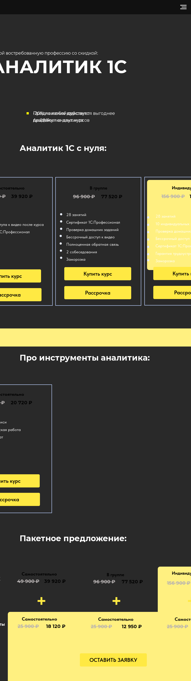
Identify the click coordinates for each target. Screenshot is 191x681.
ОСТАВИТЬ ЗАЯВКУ (113, 660)
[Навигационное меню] (183, 7)
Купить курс (97, 273)
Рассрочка (97, 292)
